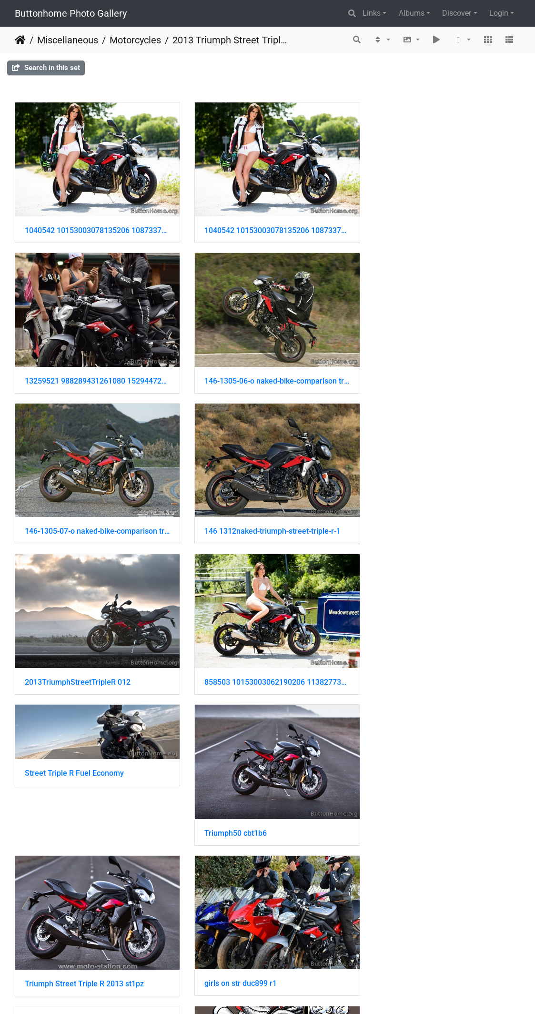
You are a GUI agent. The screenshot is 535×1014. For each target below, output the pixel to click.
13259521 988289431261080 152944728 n (440, 225)
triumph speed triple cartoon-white (430, 810)
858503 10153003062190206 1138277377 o (267, 518)
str (29, 810)
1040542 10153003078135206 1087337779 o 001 (267, 226)
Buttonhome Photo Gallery (71, 13)
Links (372, 13)
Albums (411, 13)
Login (498, 13)
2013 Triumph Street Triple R (231, 40)
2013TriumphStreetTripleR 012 (78, 518)
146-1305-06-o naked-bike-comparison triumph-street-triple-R (94, 371)
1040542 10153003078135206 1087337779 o (94, 226)
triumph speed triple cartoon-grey (255, 810)
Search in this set (46, 67)
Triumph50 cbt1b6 (56, 664)
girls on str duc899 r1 (407, 664)
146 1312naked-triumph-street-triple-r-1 (439, 371)
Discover (456, 13)
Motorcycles (135, 40)
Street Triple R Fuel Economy (420, 460)
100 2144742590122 (60, 956)
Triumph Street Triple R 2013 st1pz (257, 664)
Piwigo (276, 993)
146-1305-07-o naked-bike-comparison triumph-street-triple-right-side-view (267, 371)
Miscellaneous (67, 40)
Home (20, 40)
